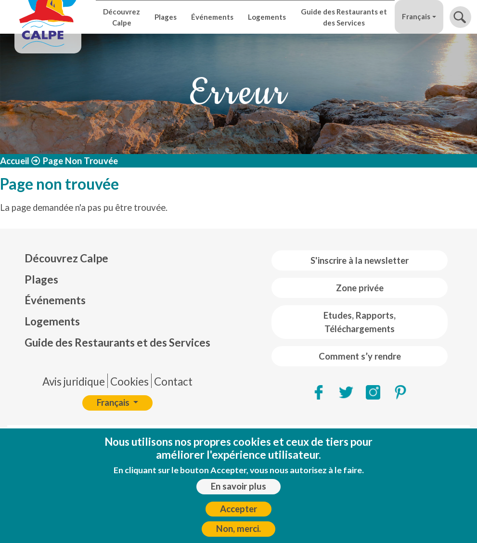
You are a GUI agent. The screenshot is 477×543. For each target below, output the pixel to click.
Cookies (129, 381)
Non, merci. (238, 534)
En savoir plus (238, 491)
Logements (267, 17)
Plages (166, 17)
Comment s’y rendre (360, 356)
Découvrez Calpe (121, 16)
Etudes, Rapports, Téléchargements (359, 322)
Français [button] (416, 16)
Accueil (14, 160)
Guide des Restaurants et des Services (344, 16)
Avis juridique (73, 381)
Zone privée (360, 288)
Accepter (238, 513)
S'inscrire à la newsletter (359, 260)
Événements (212, 17)
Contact (173, 381)
